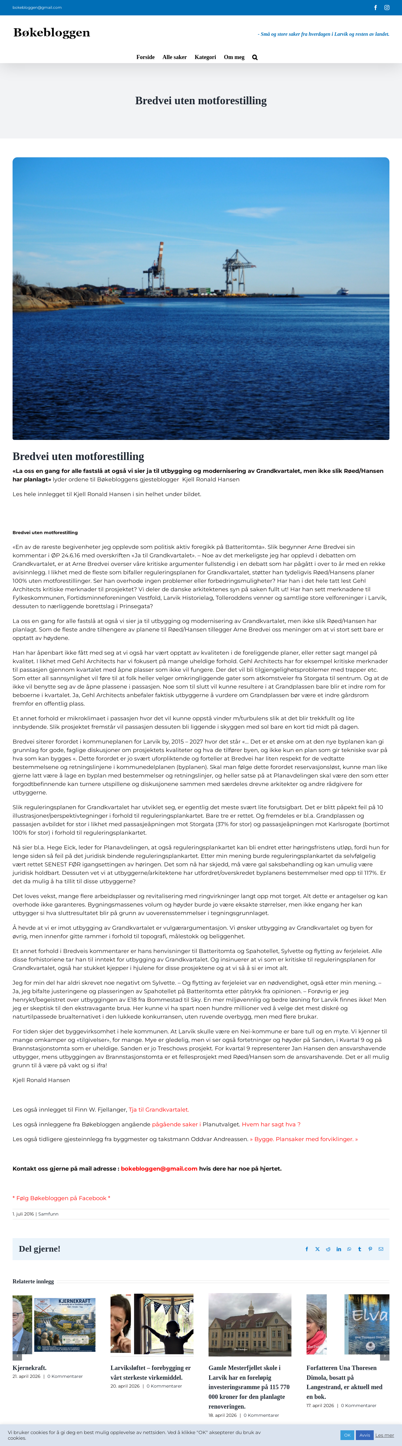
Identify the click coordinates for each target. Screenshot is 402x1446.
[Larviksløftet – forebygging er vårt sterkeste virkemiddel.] (152, 1296)
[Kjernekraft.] (54, 1296)
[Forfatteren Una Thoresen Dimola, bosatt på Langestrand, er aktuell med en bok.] (348, 1296)
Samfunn (48, 1214)
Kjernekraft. (29, 1367)
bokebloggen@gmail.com (37, 7)
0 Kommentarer (65, 1376)
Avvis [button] (365, 1435)
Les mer (384, 1435)
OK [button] (347, 1435)
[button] (255, 56)
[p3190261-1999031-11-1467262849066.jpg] (201, 298)
